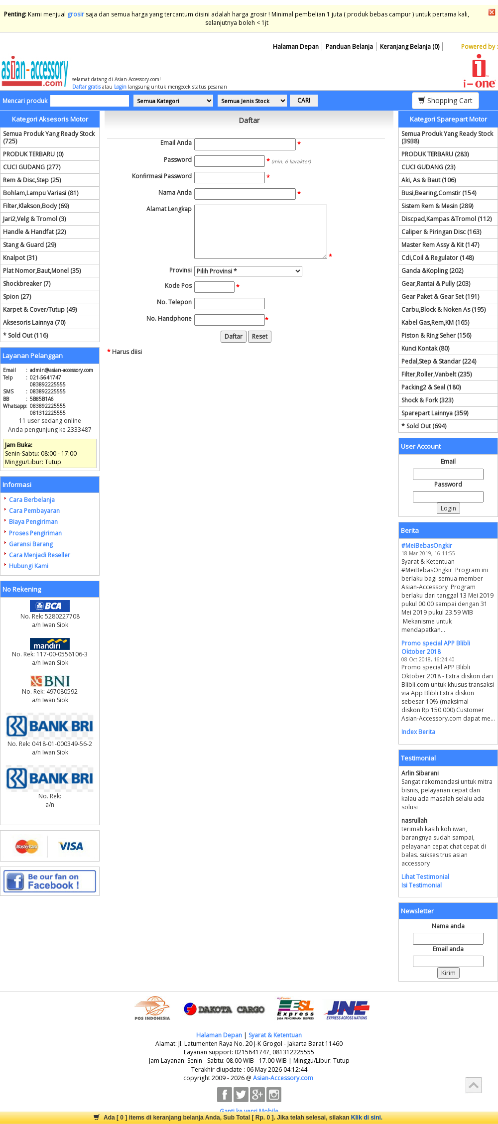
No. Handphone (169, 318)
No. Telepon (174, 302)
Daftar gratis (86, 86)
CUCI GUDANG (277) (31, 167)
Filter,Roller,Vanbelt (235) (436, 374)
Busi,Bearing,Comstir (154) (438, 193)
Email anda (448, 949)
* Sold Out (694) (423, 426)
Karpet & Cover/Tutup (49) (40, 309)
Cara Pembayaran (34, 510)
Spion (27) (17, 296)
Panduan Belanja (349, 46)
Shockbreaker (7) (26, 283)
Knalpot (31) (20, 257)
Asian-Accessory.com (283, 1078)
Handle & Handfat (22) (34, 232)
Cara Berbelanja (32, 500)
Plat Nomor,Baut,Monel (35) (42, 270)
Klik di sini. (366, 1117)
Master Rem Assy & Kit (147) (440, 245)
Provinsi (180, 270)
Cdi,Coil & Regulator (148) (437, 257)
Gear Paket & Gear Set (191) (440, 296)
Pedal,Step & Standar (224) (438, 361)
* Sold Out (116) (25, 335)
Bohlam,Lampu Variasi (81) (40, 193)
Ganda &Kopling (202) (432, 270)
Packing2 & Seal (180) (431, 387)
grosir (75, 14)
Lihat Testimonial (425, 877)
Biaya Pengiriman (33, 521)
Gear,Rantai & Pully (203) (435, 283)
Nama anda (448, 926)
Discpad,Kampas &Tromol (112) (446, 219)
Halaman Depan (296, 46)
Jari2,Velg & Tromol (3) (34, 219)
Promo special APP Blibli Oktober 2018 (435, 647)
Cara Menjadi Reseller (39, 555)
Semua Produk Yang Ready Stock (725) (49, 137)
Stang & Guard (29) (29, 245)
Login (120, 86)
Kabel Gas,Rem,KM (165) (435, 322)
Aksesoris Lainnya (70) (34, 322)
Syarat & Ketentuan (275, 1035)
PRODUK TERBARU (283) (435, 154)
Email (448, 461)
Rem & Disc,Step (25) (32, 180)
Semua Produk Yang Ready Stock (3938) (447, 137)
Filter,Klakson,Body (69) (36, 206)
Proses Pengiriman (35, 533)
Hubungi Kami (28, 566)
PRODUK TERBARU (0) (33, 154)
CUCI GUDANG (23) (428, 167)
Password (178, 159)
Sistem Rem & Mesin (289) (437, 206)
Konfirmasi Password (162, 176)
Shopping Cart (445, 100)
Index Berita (418, 732)
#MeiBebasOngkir (426, 545)
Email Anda (176, 142)
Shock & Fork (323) (427, 400)
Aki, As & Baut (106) (428, 180)
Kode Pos (178, 285)
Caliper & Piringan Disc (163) (441, 232)
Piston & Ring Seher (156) (436, 335)
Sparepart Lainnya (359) (434, 413)
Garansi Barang (31, 544)
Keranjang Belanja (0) (409, 46)
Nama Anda (175, 192)
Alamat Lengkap (169, 209)
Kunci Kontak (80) (425, 348)
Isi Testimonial (421, 885)
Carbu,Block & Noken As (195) (443, 309)
